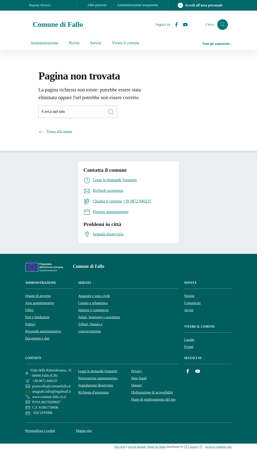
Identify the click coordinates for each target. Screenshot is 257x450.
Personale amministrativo (43, 331)
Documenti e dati (37, 338)
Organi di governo (38, 296)
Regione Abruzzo (40, 5)
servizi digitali (137, 446)
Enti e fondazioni (37, 317)
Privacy (136, 371)
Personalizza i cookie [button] (40, 431)
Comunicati (192, 303)
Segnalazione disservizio (95, 385)
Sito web (119, 446)
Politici (30, 324)
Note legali (139, 378)
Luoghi (189, 340)
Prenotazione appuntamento (97, 378)
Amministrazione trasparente (137, 5)
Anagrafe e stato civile (94, 296)
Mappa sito (84, 431)
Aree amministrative (39, 303)
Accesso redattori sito (218, 446)
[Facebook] (174, 24)
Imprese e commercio (93, 310)
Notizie (189, 296)
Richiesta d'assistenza (93, 392)
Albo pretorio (97, 5)
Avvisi (188, 310)
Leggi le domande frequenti (97, 371)
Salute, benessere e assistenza (99, 317)
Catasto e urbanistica (93, 303)
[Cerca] (111, 112)
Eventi (188, 347)
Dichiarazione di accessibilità (152, 392)
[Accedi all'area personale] (200, 5)
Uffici (29, 310)
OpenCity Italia (156, 446)
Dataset (136, 385)
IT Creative (191, 446)
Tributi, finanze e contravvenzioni (90, 327)
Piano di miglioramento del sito (153, 399)
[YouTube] (183, 24)
